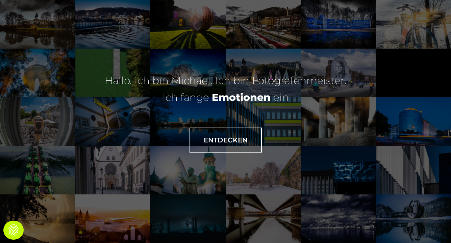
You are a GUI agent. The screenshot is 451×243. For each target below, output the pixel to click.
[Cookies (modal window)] (13, 230)
